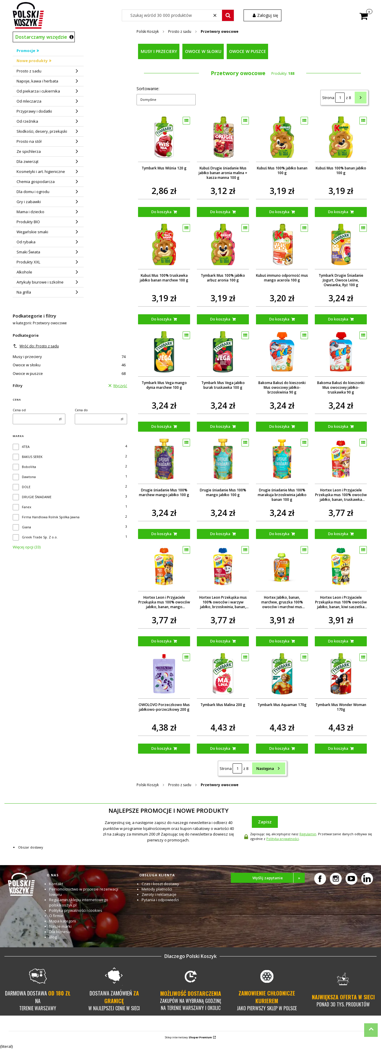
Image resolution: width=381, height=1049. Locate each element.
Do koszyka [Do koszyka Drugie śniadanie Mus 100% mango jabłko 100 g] (220, 533)
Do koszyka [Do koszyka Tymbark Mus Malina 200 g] (220, 748)
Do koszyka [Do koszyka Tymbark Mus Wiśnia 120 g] (162, 211)
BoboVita (29, 466)
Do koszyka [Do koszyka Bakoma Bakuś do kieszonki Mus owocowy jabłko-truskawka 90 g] (338, 426)
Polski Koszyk (148, 31)
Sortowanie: (148, 88)
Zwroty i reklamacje (159, 894)
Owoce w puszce (69, 373)
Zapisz (265, 822)
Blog (53, 937)
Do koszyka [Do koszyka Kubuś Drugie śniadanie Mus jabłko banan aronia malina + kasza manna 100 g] (220, 211)
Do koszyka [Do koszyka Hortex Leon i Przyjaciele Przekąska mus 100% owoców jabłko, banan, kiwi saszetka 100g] (338, 641)
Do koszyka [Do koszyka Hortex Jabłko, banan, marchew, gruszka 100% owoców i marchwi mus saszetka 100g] (279, 641)
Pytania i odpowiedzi (160, 899)
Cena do (81, 410)
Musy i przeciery (69, 356)
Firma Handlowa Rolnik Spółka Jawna (51, 517)
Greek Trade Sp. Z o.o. (40, 537)
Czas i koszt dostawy (160, 883)
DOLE (26, 487)
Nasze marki (60, 926)
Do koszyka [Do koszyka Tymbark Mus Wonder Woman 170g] (338, 748)
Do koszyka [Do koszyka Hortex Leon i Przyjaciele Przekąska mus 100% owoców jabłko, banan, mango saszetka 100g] (162, 641)
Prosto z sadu (179, 31)
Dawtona (29, 477)
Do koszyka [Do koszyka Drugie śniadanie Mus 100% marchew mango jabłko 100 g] (162, 533)
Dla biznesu (59, 931)
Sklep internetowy (188, 1037)
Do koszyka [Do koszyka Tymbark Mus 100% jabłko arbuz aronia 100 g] (220, 319)
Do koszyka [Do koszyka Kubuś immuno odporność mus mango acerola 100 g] (279, 319)
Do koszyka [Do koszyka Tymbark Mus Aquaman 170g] (279, 748)
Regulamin (307, 834)
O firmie (56, 915)
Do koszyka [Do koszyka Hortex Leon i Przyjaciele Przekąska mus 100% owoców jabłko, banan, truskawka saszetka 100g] (338, 533)
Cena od (19, 410)
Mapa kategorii (62, 921)
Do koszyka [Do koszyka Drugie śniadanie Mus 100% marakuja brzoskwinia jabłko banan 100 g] (279, 533)
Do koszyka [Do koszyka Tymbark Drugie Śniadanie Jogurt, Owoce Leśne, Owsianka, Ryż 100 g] (338, 319)
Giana (26, 527)
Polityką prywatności (282, 838)
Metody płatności (157, 889)
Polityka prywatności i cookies (75, 910)
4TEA (26, 446)
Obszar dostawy (30, 847)
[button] (228, 15)
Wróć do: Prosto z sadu (36, 346)
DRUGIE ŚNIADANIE (36, 497)
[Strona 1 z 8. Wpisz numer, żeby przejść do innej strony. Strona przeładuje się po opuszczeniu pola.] (340, 98)
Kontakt (56, 883)
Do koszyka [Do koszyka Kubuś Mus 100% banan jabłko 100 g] (338, 211)
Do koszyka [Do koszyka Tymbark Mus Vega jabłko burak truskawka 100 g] (220, 426)
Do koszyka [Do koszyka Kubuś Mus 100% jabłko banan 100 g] (279, 211)
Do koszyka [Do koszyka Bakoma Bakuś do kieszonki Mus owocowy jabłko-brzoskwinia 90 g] (279, 426)
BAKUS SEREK (32, 456)
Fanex (26, 507)
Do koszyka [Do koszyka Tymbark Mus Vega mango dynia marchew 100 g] (162, 426)
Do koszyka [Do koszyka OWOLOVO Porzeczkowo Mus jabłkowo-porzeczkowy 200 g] (162, 748)
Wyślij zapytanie (278, 878)
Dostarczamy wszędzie (41, 37)
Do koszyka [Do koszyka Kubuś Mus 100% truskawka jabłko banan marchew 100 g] (162, 319)
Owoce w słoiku (69, 365)
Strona (328, 97)
